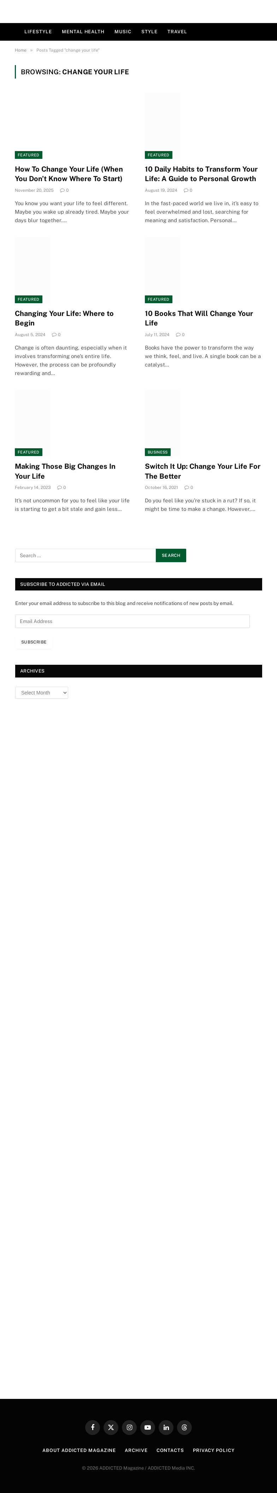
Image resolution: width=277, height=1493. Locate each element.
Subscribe (34, 642)
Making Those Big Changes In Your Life (65, 471)
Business (158, 452)
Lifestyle (38, 31)
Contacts (170, 1450)
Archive (136, 1450)
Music (122, 31)
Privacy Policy (214, 1450)
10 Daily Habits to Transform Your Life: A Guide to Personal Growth (201, 174)
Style (149, 31)
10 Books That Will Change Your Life (199, 318)
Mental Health (83, 31)
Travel (177, 31)
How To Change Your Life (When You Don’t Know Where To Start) (69, 174)
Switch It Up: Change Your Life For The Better (202, 471)
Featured (29, 155)
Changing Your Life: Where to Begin (64, 318)
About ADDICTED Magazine (79, 1450)
